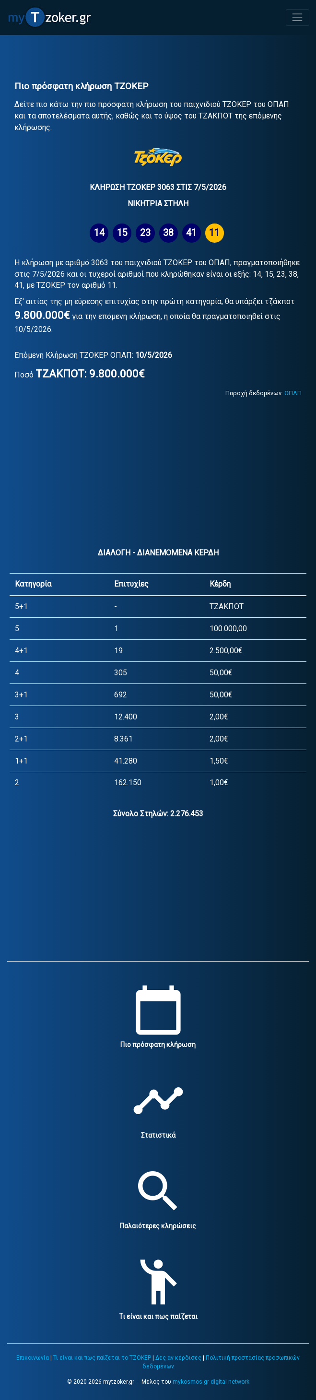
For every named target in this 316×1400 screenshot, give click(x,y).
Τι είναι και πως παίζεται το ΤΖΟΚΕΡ (102, 1357)
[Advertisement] (158, 59)
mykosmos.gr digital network (211, 1381)
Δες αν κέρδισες (178, 1357)
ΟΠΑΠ (293, 393)
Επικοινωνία (32, 1357)
